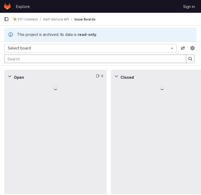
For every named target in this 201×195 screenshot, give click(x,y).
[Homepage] (7, 6)
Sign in (189, 6)
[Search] (92, 59)
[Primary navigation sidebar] (6, 19)
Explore (23, 6)
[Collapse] (9, 76)
